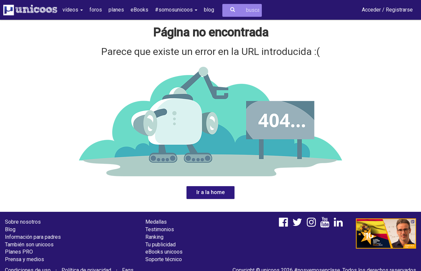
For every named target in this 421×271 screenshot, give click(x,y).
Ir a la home (210, 192)
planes (116, 10)
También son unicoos (29, 244)
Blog (10, 229)
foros (95, 10)
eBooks (139, 10)
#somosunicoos (176, 10)
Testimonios (159, 229)
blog (209, 10)
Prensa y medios (24, 259)
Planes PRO (19, 252)
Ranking (154, 237)
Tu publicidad (160, 244)
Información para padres (33, 237)
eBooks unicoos (164, 252)
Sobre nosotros (23, 222)
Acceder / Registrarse (387, 10)
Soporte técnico (163, 259)
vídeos (72, 10)
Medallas (156, 222)
